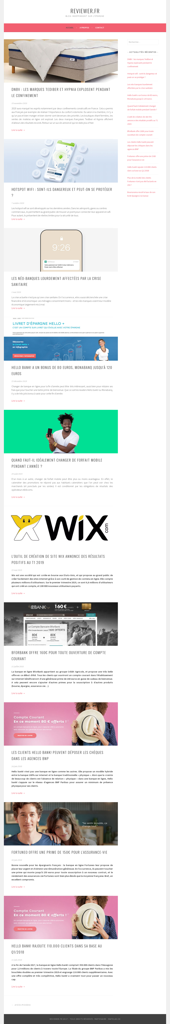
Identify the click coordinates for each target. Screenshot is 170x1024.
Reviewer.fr (85, 11)
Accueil (70, 27)
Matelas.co (114, 1019)
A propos (84, 27)
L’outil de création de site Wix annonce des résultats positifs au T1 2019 (142, 120)
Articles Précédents (21, 1005)
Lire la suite (18, 129)
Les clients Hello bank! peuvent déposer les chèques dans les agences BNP (140, 146)
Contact (99, 27)
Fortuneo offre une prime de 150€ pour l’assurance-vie (60, 852)
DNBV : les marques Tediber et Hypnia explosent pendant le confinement (140, 63)
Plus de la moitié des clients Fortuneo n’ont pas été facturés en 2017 (141, 181)
